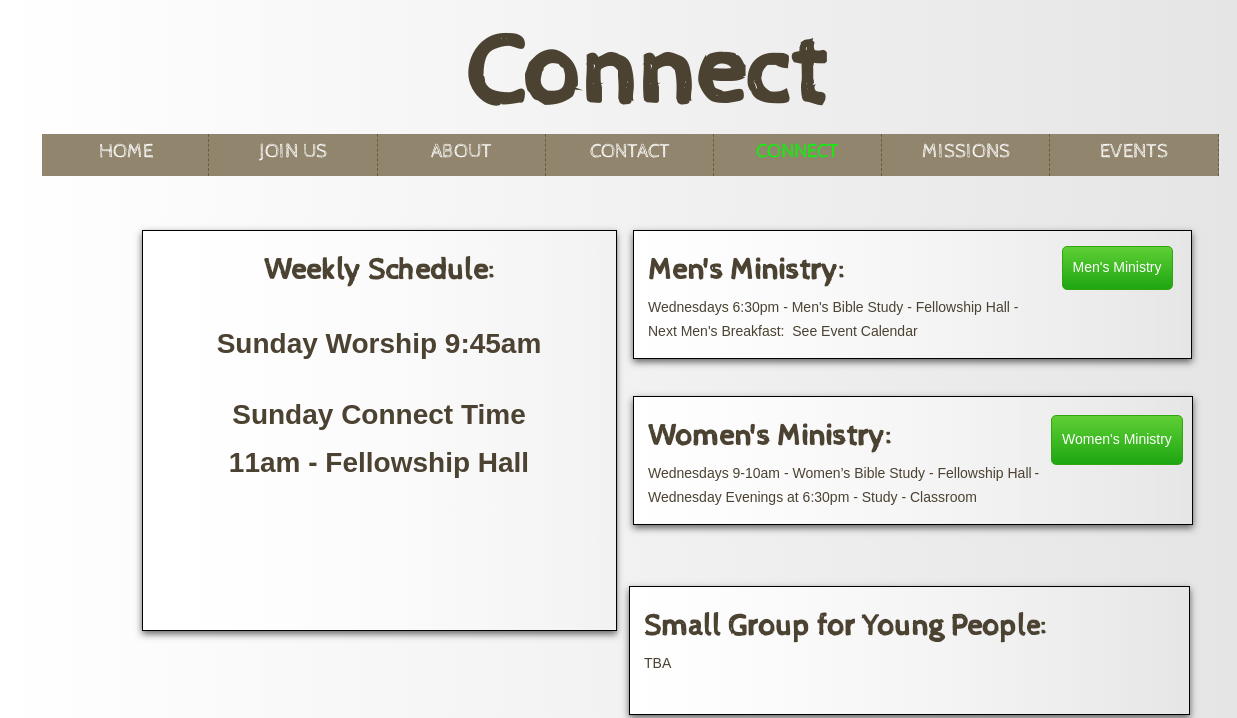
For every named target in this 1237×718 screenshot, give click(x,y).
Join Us (293, 151)
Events (1134, 151)
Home (126, 151)
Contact (630, 151)
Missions (966, 151)
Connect (797, 151)
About (461, 151)
